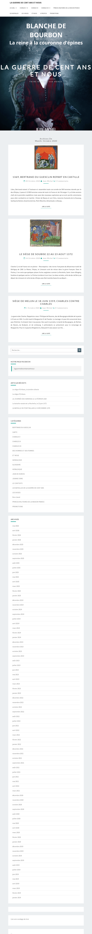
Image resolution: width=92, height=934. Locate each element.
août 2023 (15, 660)
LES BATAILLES (14, 13)
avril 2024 (15, 623)
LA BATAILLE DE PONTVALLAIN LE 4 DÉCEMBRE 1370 (31, 408)
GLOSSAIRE (16, 465)
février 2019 (16, 893)
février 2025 (16, 591)
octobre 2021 (17, 758)
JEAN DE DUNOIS (18, 474)
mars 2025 (16, 586)
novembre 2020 (17, 800)
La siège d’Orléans (18, 394)
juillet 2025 (16, 568)
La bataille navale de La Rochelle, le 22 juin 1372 (29, 403)
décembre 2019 (17, 846)
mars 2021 (16, 791)
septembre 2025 (18, 558)
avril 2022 (15, 730)
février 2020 (16, 837)
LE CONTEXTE (17, 483)
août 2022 (15, 716)
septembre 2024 (18, 614)
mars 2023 (16, 684)
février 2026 (16, 535)
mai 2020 (15, 823)
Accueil (12, 8)
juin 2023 (15, 670)
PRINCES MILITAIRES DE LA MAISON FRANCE (66, 8)
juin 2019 (15, 874)
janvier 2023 (16, 693)
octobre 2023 (17, 651)
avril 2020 (15, 828)
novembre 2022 (17, 702)
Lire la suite (46, 206)
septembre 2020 (18, 809)
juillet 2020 (16, 818)
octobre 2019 (17, 856)
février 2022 (16, 740)
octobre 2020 (17, 805)
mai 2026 (15, 526)
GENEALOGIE (17, 460)
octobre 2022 (17, 707)
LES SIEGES (25, 13)
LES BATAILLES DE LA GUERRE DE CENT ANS (28, 488)
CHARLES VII (45, 8)
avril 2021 (15, 786)
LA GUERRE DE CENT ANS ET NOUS (25, 2)
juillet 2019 (16, 870)
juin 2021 (15, 777)
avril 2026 (15, 530)
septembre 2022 (18, 712)
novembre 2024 (17, 605)
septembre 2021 (18, 763)
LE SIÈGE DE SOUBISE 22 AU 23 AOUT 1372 (46, 254)
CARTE (14, 432)
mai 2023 (15, 674)
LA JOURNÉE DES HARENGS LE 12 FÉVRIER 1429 (29, 399)
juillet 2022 (16, 721)
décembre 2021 (17, 749)
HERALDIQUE (17, 469)
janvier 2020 (16, 842)
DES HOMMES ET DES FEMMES (23, 451)
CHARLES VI (34, 8)
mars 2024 (16, 628)
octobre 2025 (17, 554)
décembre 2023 (17, 642)
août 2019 (15, 865)
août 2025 (15, 563)
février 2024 (16, 633)
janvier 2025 (16, 595)
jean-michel (48, 181)
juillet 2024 (16, 619)
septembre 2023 (18, 656)
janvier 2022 (16, 744)
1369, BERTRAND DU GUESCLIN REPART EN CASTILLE (46, 176)
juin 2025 (15, 572)
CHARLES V (23, 8)
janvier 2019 (16, 897)
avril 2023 (15, 679)
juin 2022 (15, 726)
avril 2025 (15, 582)
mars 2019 (16, 888)
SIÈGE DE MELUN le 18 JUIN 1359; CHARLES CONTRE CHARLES (46, 302)
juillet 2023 (16, 665)
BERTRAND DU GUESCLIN (21, 427)
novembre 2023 (17, 647)
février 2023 (16, 688)
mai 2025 (15, 577)
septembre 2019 (18, 860)
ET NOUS (34, 13)
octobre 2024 (17, 609)
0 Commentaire (62, 181)
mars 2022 (16, 735)
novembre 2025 (17, 549)
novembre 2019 (17, 851)
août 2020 (15, 814)
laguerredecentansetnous (24, 368)
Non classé (16, 497)
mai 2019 (15, 879)
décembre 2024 (17, 600)
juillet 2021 (16, 772)
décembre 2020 (17, 795)
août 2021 (15, 767)
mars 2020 (16, 832)
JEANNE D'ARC (17, 478)
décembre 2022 (17, 698)
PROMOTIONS (54, 13)
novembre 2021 (17, 753)
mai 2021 (15, 781)
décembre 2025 (17, 544)
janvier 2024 (16, 637)
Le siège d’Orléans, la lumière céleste (25, 389)
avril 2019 (15, 883)
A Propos (43, 13)
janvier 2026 (16, 540)
